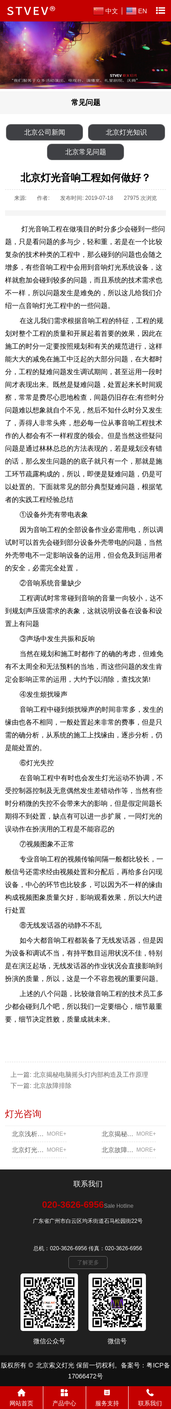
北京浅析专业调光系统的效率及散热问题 (39, 1134)
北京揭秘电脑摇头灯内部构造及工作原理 (90, 1074)
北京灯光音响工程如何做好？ (39, 1150)
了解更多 (88, 1262)
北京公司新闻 (44, 132)
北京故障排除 (52, 1085)
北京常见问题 (85, 152)
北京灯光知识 (126, 132)
